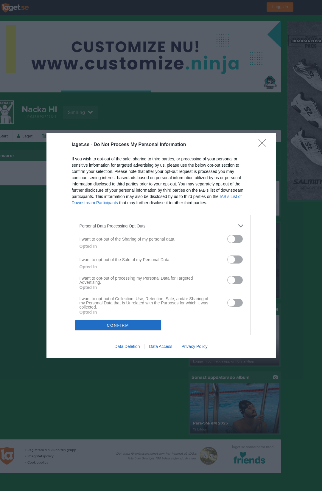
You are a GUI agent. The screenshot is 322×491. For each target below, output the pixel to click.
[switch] (235, 239)
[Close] (264, 145)
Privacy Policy (194, 346)
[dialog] (161, 245)
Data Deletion (127, 346)
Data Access (160, 346)
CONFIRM (118, 325)
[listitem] (161, 226)
